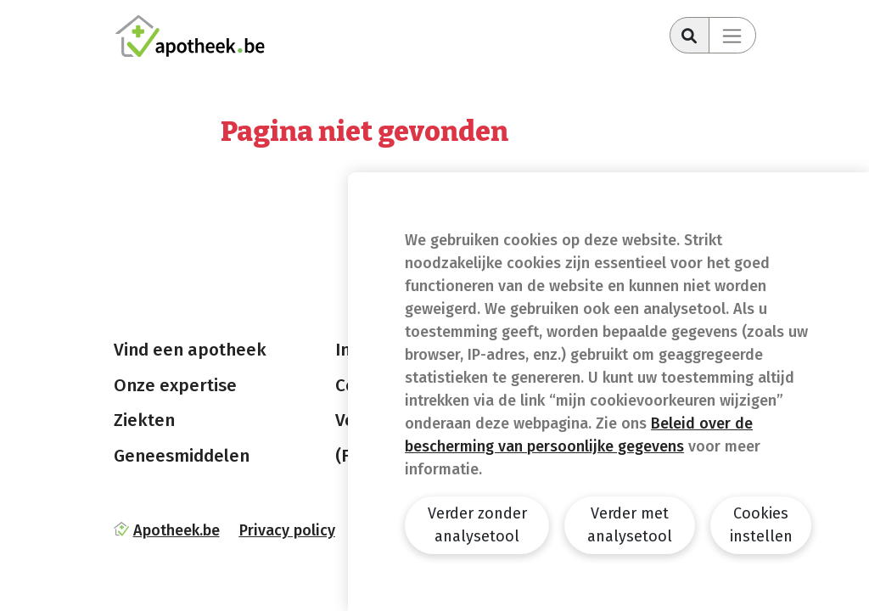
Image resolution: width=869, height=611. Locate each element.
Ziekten (144, 420)
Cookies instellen (761, 525)
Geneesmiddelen (181, 456)
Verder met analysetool (629, 525)
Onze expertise (175, 385)
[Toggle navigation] (732, 35)
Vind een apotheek (190, 349)
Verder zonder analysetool (477, 525)
